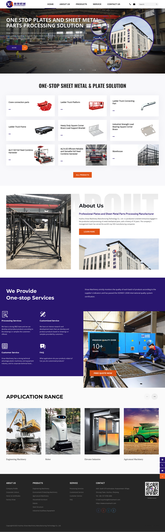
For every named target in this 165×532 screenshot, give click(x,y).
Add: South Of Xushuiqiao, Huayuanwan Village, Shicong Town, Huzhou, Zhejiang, (113, 491)
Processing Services (11, 321)
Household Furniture (40, 500)
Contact (100, 483)
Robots (35, 503)
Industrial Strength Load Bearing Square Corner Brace (123, 127)
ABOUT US (65, 4)
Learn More (10, 109)
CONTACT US (113, 4)
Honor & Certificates (13, 496)
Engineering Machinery (41, 489)
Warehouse (117, 151)
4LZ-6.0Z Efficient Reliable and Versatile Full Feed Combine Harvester (72, 151)
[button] (94, 70)
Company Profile (12, 489)
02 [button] (84, 69)
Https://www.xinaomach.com (106, 503)
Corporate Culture (12, 492)
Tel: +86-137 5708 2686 (104, 496)
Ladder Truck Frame (17, 126)
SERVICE (97, 4)
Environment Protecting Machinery (45, 492)
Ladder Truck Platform (70, 102)
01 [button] (80, 69)
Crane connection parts (19, 102)
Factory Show (10, 500)
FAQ (42, 353)
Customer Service (10, 353)
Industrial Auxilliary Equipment (44, 511)
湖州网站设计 (149, 526)
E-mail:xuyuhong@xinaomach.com (108, 500)
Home (50, 4)
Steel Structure (38, 507)
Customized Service (49, 321)
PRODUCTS (81, 4)
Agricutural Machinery (41, 496)
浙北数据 (156, 526)
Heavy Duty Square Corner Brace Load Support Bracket (73, 126)
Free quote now (103, 373)
